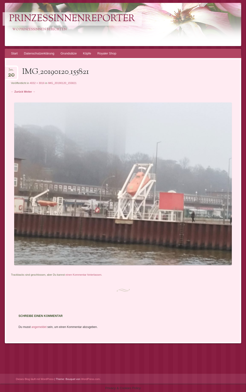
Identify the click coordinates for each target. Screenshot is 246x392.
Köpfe (87, 53)
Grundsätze (69, 53)
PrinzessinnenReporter (72, 19)
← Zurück (17, 91)
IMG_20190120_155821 (62, 83)
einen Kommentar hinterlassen (83, 274)
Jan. (11, 71)
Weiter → (29, 91)
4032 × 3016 (37, 83)
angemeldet (39, 327)
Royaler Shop (106, 53)
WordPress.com (90, 379)
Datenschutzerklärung (39, 53)
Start (14, 53)
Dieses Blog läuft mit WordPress (35, 379)
